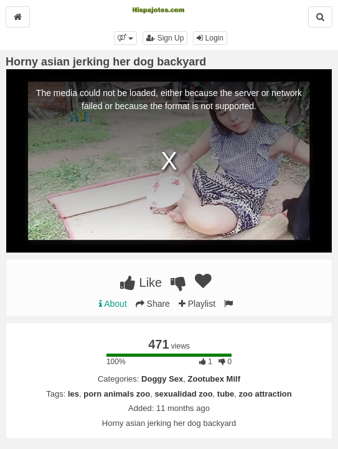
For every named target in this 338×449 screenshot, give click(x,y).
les (73, 393)
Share (153, 304)
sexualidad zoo (183, 393)
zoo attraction (265, 393)
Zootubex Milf (214, 379)
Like (141, 282)
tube (225, 393)
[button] (125, 38)
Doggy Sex (162, 379)
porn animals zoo (116, 393)
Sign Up (165, 38)
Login (210, 38)
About (113, 304)
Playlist (197, 304)
